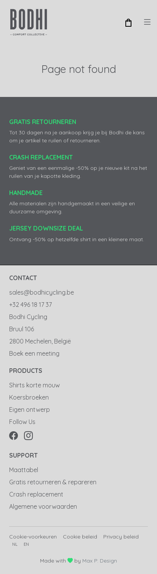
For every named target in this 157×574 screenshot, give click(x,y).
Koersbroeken (29, 397)
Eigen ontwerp (29, 409)
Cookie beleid (80, 536)
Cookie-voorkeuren (33, 536)
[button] (128, 22)
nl (15, 544)
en (26, 544)
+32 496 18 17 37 (30, 304)
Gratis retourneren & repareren (52, 482)
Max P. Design (99, 560)
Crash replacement (36, 494)
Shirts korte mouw (34, 385)
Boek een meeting (34, 353)
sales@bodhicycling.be (41, 292)
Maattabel (23, 470)
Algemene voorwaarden (43, 506)
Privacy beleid (121, 536)
